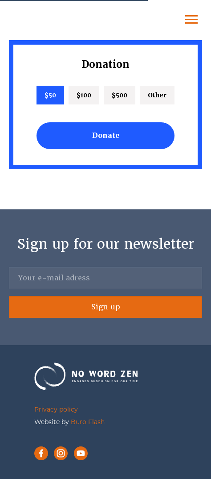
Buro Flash (88, 422)
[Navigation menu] (191, 19)
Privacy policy (56, 410)
